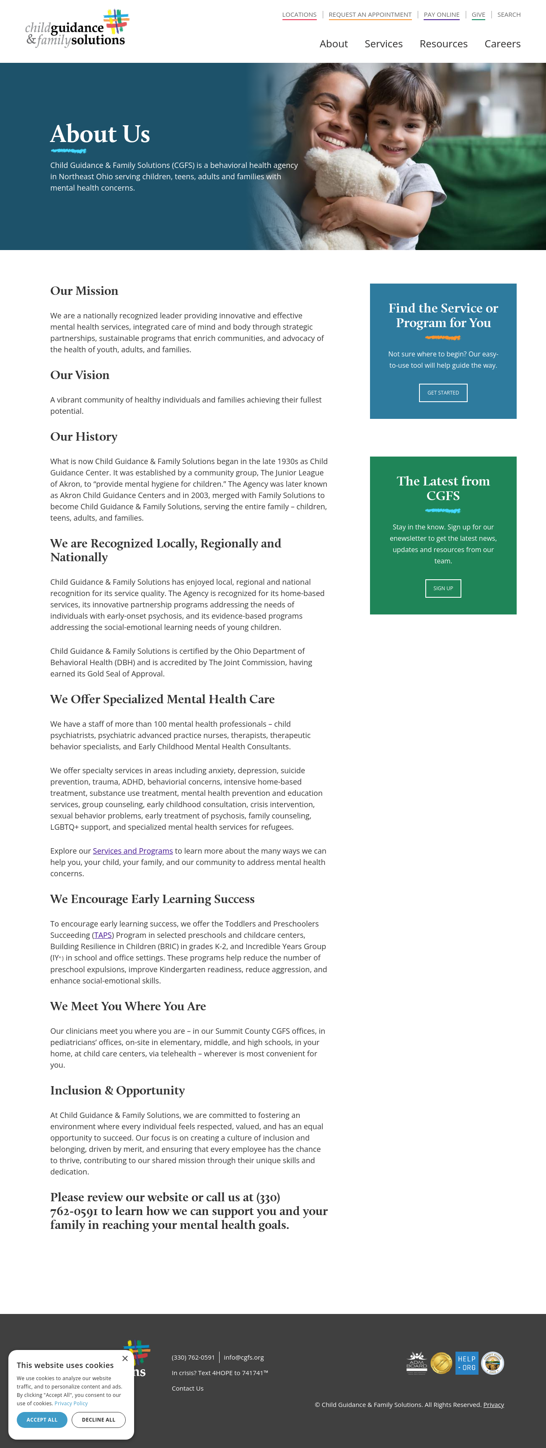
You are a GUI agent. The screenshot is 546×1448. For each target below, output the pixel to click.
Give (478, 14)
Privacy (494, 1404)
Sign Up (443, 588)
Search (509, 14)
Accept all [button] (42, 1419)
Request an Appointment (370, 14)
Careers (503, 43)
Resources (443, 43)
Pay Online (441, 14)
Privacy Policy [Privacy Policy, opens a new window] (71, 1403)
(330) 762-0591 (193, 1357)
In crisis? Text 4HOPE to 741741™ (220, 1372)
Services (384, 43)
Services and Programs (133, 851)
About (334, 43)
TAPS (103, 935)
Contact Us (188, 1388)
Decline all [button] (99, 1419)
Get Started (443, 392)
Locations (299, 14)
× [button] (125, 1359)
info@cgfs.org (244, 1357)
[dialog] (71, 1395)
